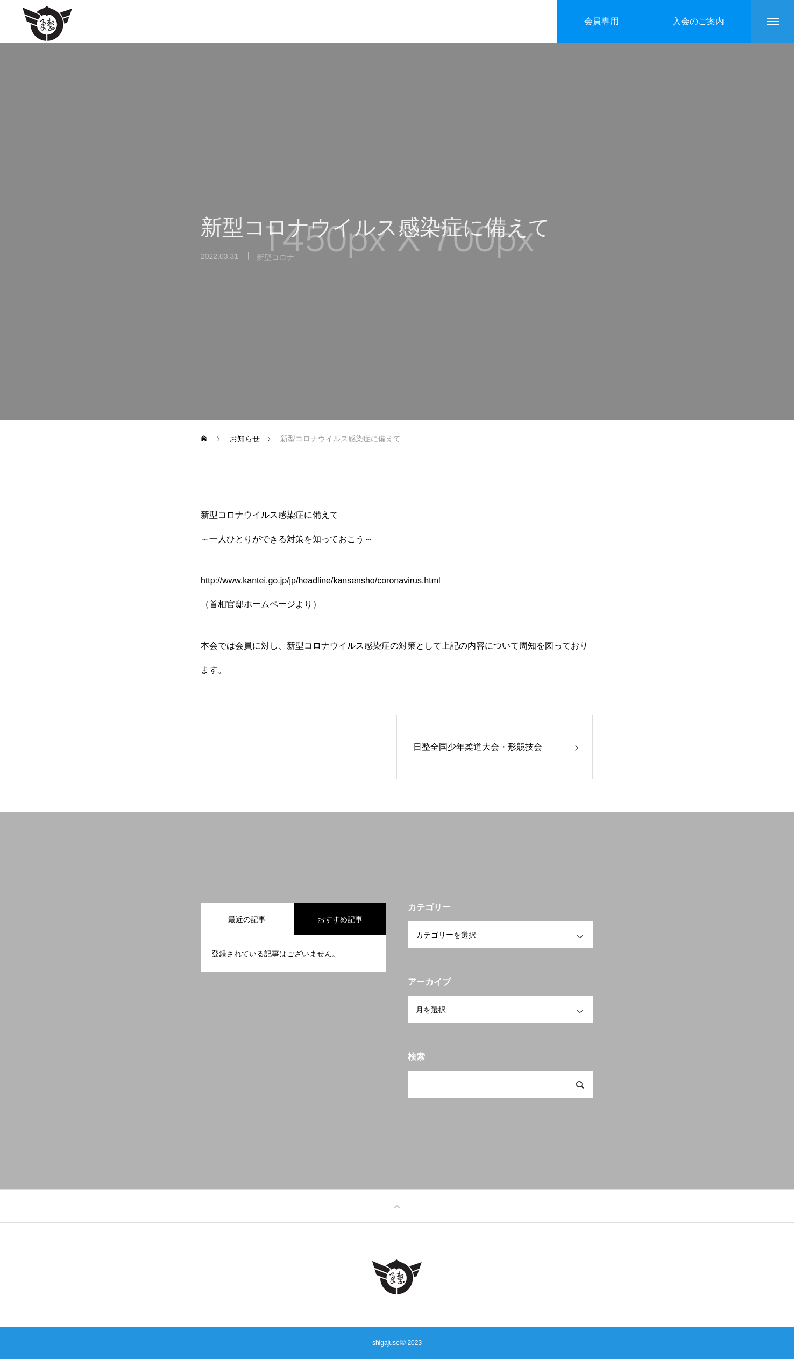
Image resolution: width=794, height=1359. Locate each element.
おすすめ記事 (340, 919)
